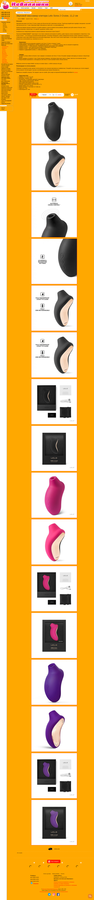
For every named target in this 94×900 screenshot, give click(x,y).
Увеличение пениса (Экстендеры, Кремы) (5, 78)
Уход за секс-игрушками (6, 100)
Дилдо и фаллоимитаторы (7, 43)
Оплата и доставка (47, 873)
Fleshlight (4, 30)
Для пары (4, 52)
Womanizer (5, 26)
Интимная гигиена (5, 86)
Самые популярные (5, 35)
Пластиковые (5, 55)
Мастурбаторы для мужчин (7, 64)
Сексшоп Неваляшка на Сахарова (62, 885)
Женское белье (4, 91)
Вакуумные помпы (5, 75)
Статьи (2, 109)
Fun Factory (5, 27)
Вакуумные (4, 48)
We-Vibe (4, 23)
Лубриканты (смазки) (5, 68)
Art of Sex (5, 31)
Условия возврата (56, 891)
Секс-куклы (3, 79)
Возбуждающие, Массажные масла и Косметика (5, 83)
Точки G (3, 49)
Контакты (62, 873)
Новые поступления (5, 37)
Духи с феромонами (5, 81)
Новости (3, 107)
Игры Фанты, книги (5, 97)
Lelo (38, 18)
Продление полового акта (6, 87)
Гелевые (4, 58)
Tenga (4, 28)
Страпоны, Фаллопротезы (6, 71)
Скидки (2, 40)
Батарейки (3, 99)
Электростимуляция (5, 74)
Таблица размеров (55, 873)
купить (59, 94)
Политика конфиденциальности (46, 891)
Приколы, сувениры (5, 96)
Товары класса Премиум (6, 38)
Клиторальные (5, 46)
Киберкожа (4, 53)
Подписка (87, 0)
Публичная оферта (64, 891)
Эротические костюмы (6, 90)
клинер (76, 72)
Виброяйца (4, 59)
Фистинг (3, 102)
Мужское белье (4, 93)
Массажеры (4, 61)
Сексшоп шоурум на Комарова (61, 882)
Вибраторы (3, 45)
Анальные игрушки (5, 65)
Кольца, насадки (4, 67)
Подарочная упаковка (6, 103)
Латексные (4, 56)
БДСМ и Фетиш (4, 72)
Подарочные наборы (5, 42)
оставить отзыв (57, 848)
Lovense (4, 24)
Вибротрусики (5, 62)
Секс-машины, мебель (6, 94)
